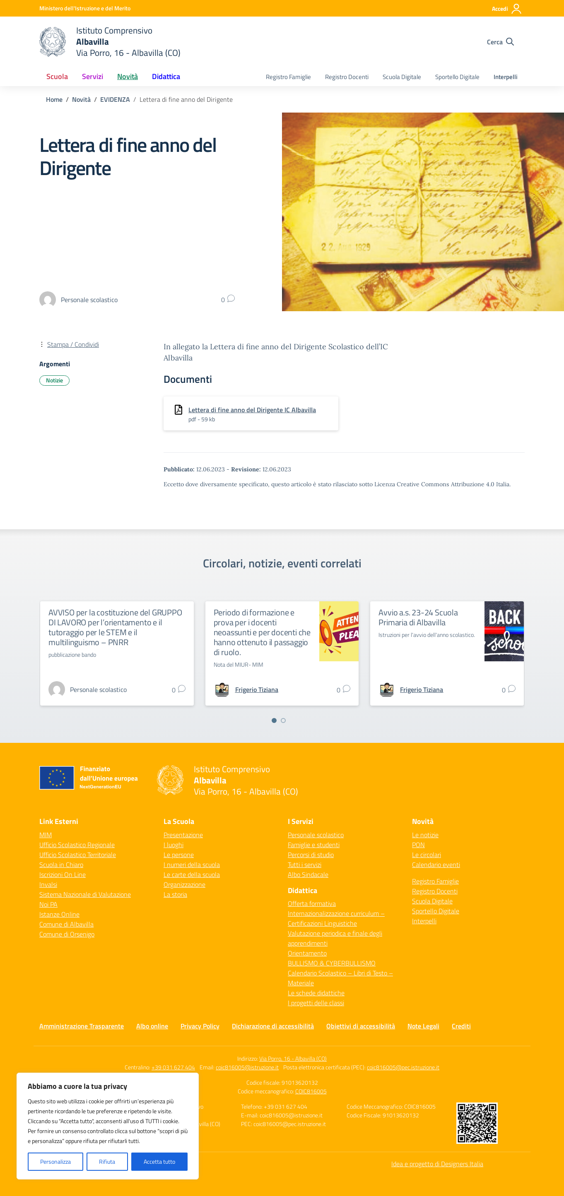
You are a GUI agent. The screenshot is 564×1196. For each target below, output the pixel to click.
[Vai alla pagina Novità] (81, 99)
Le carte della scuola (192, 874)
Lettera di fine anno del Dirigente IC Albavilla (252, 410)
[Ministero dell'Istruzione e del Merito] (84, 8)
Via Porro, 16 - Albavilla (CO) (293, 1058)
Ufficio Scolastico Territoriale (77, 855)
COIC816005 (311, 1091)
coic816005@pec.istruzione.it (403, 1067)
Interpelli (506, 77)
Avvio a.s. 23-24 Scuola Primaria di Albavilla (418, 617)
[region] (108, 1126)
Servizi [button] (92, 76)
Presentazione (183, 835)
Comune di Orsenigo (66, 934)
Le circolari (426, 855)
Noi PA (48, 904)
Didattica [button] (166, 76)
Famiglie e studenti (314, 845)
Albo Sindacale (308, 874)
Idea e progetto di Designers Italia (437, 1164)
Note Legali (423, 1026)
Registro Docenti (347, 77)
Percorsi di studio (311, 855)
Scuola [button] (57, 76)
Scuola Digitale (402, 77)
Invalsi (48, 884)
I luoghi (173, 845)
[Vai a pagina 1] (274, 720)
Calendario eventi (436, 864)
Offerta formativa (312, 903)
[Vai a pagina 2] (283, 720)
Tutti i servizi (304, 864)
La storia (175, 894)
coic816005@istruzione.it (247, 1067)
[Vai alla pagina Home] (54, 99)
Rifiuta (107, 1161)
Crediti (461, 1026)
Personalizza (55, 1161)
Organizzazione (184, 884)
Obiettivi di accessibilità (360, 1026)
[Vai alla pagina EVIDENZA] (115, 99)
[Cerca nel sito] (500, 41)
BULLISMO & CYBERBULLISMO (332, 963)
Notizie (54, 380)
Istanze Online (59, 914)
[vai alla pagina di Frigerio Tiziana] (256, 689)
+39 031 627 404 (173, 1067)
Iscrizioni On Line (62, 874)
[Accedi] (507, 8)
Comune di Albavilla (66, 924)
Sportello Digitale (457, 77)
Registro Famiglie (288, 77)
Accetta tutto (159, 1161)
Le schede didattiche (316, 993)
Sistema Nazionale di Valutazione (85, 894)
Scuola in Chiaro (61, 864)
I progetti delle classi (316, 1003)
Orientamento (307, 953)
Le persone (179, 855)
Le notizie (425, 835)
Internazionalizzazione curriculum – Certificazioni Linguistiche (336, 918)
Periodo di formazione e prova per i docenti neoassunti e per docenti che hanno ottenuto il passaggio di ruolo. (262, 632)
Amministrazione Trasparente (81, 1026)
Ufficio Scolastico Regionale (77, 845)
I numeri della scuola (192, 864)
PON (418, 845)
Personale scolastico (316, 835)
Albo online (152, 1026)
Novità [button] (127, 76)
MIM (45, 835)
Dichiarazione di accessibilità (273, 1026)
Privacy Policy (200, 1026)
